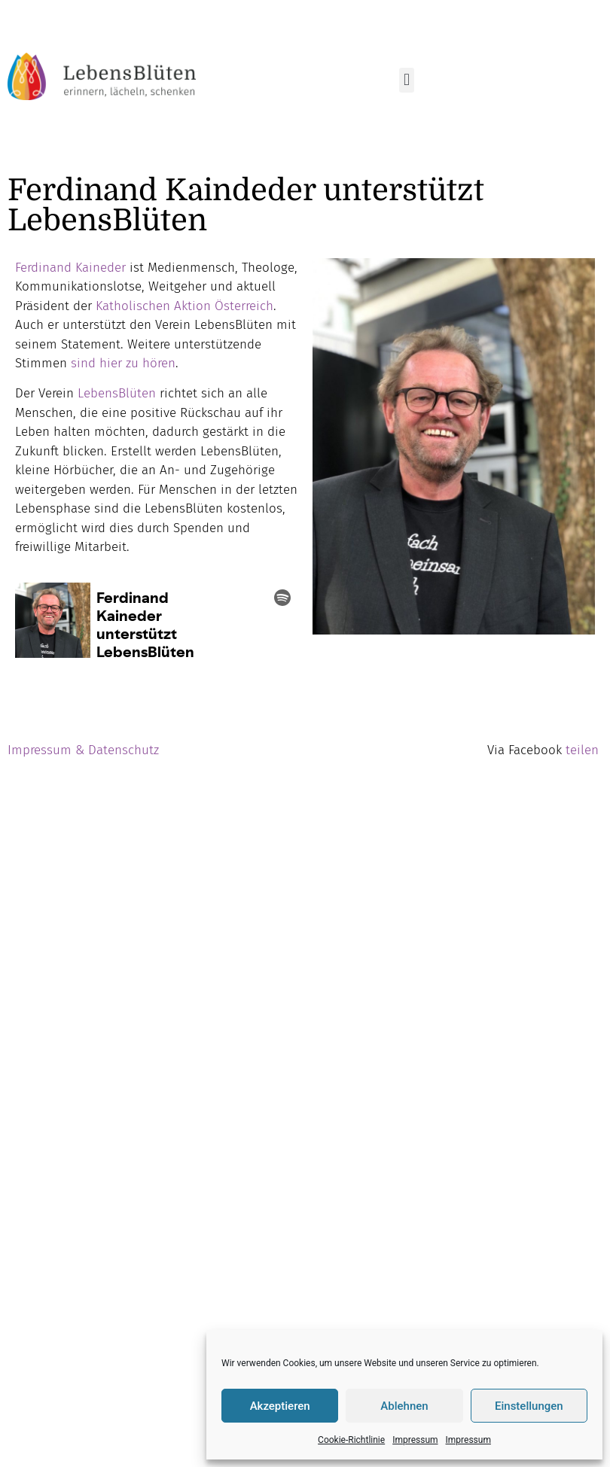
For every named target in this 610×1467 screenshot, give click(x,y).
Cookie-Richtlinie (351, 1440)
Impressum (415, 1440)
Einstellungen (529, 1406)
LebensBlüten (117, 393)
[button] (406, 80)
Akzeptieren (280, 1406)
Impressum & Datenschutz (83, 750)
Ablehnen (404, 1406)
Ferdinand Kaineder (70, 267)
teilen (582, 750)
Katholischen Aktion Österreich (182, 306)
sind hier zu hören (123, 363)
